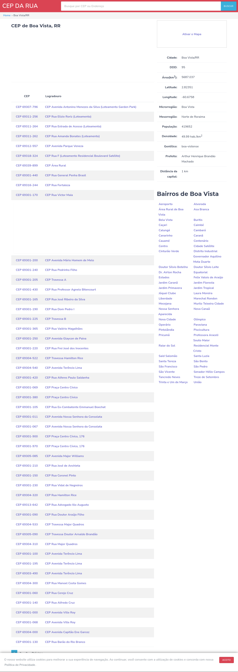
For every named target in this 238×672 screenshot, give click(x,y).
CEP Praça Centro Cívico (61, 387)
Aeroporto (166, 204)
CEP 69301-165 (27, 299)
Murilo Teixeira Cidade (209, 304)
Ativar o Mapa (191, 34)
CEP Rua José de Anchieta (62, 466)
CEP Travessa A (55, 280)
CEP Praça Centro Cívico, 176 (64, 436)
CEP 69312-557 (27, 146)
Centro (163, 246)
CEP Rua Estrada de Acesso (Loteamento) (73, 126)
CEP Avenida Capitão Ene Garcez (67, 632)
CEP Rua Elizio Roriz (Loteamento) (68, 117)
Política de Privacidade (20, 665)
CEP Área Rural (55, 166)
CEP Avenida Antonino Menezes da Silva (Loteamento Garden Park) (90, 107)
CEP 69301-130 (27, 642)
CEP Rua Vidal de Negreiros (64, 485)
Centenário (201, 241)
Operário (165, 325)
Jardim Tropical (204, 288)
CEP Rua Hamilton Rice (60, 495)
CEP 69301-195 (27, 564)
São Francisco (168, 367)
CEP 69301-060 (27, 593)
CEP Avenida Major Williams (64, 456)
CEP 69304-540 (27, 368)
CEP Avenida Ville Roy (60, 613)
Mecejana (165, 304)
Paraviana (200, 325)
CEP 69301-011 (27, 417)
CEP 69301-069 (27, 387)
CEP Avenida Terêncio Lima (63, 368)
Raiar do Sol (167, 346)
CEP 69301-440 (27, 175)
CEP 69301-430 (27, 290)
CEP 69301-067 (27, 427)
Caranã (198, 236)
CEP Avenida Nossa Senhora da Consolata (73, 417)
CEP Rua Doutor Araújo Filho (64, 515)
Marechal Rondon (205, 299)
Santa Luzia (201, 356)
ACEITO (226, 660)
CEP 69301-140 (27, 603)
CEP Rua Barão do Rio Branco (65, 642)
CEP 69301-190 (27, 309)
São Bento (201, 361)
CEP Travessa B (55, 319)
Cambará (200, 230)
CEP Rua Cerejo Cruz (59, 593)
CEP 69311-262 (27, 136)
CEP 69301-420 (27, 378)
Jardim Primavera (170, 288)
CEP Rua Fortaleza (57, 185)
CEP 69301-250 (27, 339)
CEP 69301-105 (27, 407)
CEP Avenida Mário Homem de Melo (69, 260)
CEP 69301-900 (27, 436)
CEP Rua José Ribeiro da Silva (65, 299)
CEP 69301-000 (27, 613)
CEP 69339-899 (27, 166)
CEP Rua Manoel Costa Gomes (65, 583)
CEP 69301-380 (27, 397)
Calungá (164, 230)
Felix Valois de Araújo (208, 277)
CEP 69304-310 (27, 544)
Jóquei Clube (167, 293)
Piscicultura (201, 330)
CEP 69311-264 (27, 126)
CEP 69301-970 (27, 446)
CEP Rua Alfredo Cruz (60, 603)
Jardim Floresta (204, 283)
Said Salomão (168, 356)
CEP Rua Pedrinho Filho (61, 270)
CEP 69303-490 (27, 573)
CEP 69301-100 (27, 554)
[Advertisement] (82, 56)
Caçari (163, 225)
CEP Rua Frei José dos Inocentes (66, 348)
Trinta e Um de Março (173, 382)
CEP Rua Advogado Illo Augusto (67, 505)
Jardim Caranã (168, 283)
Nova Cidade (167, 319)
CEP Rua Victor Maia (59, 195)
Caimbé (199, 225)
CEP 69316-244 (27, 185)
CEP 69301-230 (27, 485)
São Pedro (200, 367)
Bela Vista (166, 220)
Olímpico (200, 319)
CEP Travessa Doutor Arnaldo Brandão (71, 534)
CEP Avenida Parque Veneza (64, 146)
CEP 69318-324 (27, 156)
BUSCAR (228, 6)
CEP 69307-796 (27, 107)
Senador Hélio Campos (209, 372)
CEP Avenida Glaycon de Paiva (65, 339)
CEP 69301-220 (27, 348)
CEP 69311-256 (27, 117)
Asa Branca (201, 209)
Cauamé (164, 241)
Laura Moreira (203, 293)
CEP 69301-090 (27, 515)
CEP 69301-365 (27, 329)
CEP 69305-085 (27, 456)
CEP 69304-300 (27, 583)
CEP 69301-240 (27, 270)
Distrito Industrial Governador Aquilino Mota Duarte (207, 256)
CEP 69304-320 (27, 495)
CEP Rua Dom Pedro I (59, 309)
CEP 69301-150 (27, 476)
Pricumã (164, 335)
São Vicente (167, 372)
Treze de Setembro (206, 377)
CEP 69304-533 (27, 524)
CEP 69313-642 (27, 505)
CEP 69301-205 (27, 280)
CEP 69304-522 (27, 358)
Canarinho (166, 236)
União (197, 382)
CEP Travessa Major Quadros (64, 524)
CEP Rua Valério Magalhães (63, 329)
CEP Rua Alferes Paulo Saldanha (67, 378)
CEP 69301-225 (27, 319)
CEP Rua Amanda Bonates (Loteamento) (72, 136)
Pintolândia (166, 330)
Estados (164, 277)
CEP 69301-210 (27, 466)
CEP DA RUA (20, 6)
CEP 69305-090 (27, 534)
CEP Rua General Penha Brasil (65, 175)
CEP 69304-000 (27, 632)
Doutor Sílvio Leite (206, 267)
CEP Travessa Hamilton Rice (64, 358)
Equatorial (200, 272)
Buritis (198, 220)
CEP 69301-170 (27, 195)
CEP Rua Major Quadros (61, 544)
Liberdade (165, 299)
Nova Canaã (202, 309)
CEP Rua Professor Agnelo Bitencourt (70, 290)
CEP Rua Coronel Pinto (60, 476)
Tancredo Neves (169, 377)
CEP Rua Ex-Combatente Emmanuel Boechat (75, 407)
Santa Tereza (167, 361)
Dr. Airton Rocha (170, 272)
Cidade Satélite (204, 246)
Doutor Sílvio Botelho (173, 267)
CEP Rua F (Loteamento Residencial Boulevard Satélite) (82, 156)
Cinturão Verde (169, 251)
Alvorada (200, 204)
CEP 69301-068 (27, 622)
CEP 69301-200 (27, 260)
